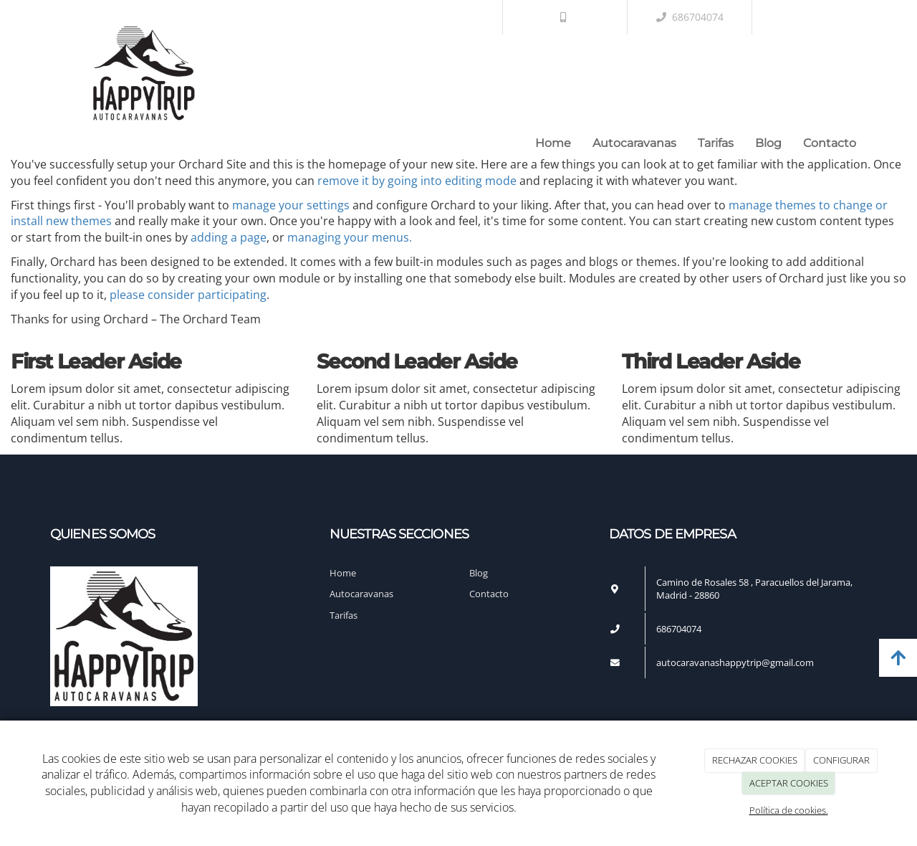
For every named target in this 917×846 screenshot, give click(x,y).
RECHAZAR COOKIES (754, 760)
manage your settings (291, 205)
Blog (768, 143)
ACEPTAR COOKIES (788, 782)
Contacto (829, 143)
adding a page (229, 237)
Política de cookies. (788, 810)
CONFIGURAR (841, 760)
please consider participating (188, 295)
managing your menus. (349, 237)
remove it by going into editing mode (417, 181)
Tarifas (716, 143)
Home (553, 143)
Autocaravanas (634, 143)
